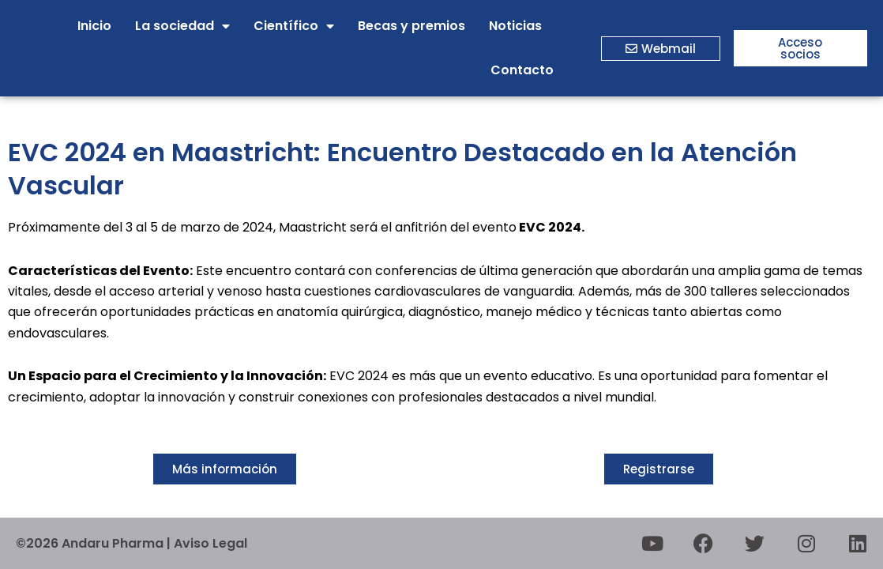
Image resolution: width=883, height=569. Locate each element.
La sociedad (182, 26)
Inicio (94, 26)
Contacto (522, 70)
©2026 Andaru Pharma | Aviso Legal (131, 543)
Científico (294, 26)
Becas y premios (411, 26)
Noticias (515, 26)
